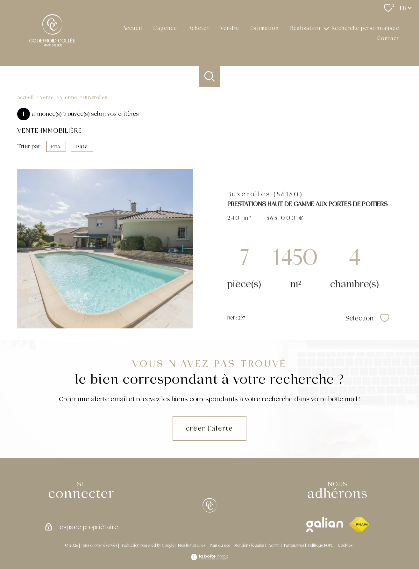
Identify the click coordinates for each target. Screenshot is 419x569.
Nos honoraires (191, 545)
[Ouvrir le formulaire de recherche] (209, 76)
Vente (47, 97)
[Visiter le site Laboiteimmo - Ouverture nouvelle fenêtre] (209, 558)
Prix (56, 146)
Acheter (198, 28)
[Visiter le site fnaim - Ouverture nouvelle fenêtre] (359, 524)
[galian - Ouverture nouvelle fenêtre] (325, 524)
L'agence (165, 28)
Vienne (68, 97)
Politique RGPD (320, 545)
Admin (274, 545)
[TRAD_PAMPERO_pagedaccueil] (52, 49)
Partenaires (294, 545)
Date (82, 146)
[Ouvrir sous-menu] (326, 28)
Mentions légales (249, 545)
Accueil (132, 28)
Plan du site (220, 545)
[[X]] (209, 505)
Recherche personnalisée (365, 28)
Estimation (265, 28)
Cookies (345, 546)
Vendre (229, 28)
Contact (388, 38)
